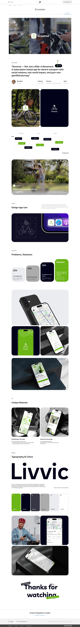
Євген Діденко (29, 625)
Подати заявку (67, 1)
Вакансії (16, 625)
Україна (11, 621)
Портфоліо (10, 625)
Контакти (22, 625)
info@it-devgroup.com (22, 621)
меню (12, 1)
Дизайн (67, 13)
